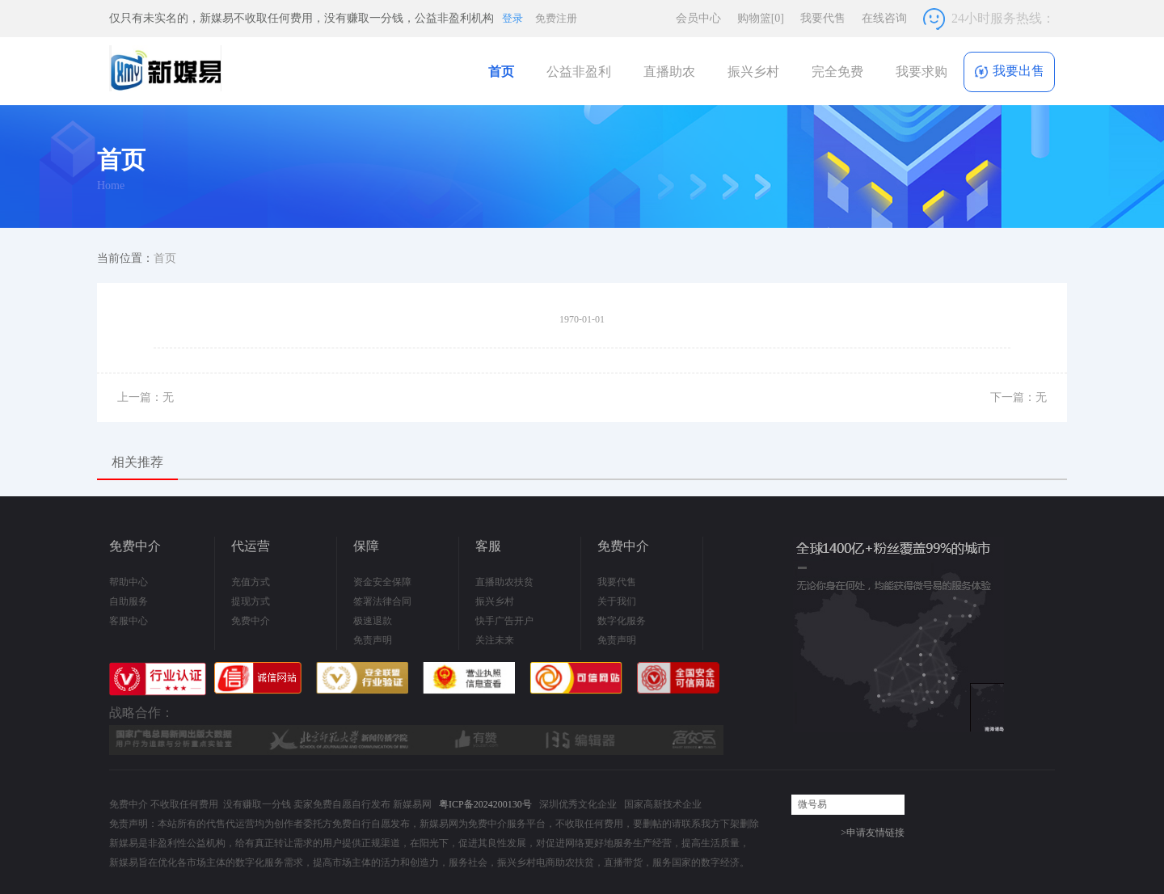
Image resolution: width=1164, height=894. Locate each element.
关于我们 (616, 601)
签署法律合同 (382, 601)
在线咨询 (884, 18)
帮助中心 (128, 582)
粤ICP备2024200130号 (485, 804)
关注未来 (494, 640)
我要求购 (921, 71)
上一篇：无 (145, 397)
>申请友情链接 (873, 832)
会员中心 (698, 18)
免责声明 (372, 640)
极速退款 (372, 620)
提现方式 (250, 601)
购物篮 (760, 18)
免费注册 (556, 18)
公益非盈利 (578, 71)
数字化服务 (621, 620)
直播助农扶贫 (504, 582)
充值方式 (250, 582)
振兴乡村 (753, 71)
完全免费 (837, 71)
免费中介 (250, 620)
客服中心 (128, 620)
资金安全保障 (382, 582)
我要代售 (823, 18)
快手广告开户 (504, 620)
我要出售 (1009, 71)
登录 (512, 18)
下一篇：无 (1018, 397)
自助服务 (128, 601)
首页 (501, 71)
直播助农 (669, 71)
